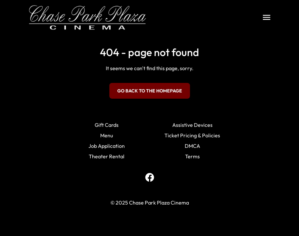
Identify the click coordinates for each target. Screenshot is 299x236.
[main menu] (266, 17)
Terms (192, 156)
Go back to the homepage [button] (149, 91)
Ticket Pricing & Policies (192, 135)
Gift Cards (107, 125)
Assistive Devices (192, 125)
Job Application (106, 146)
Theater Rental (106, 156)
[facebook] (149, 177)
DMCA (192, 146)
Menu (106, 135)
